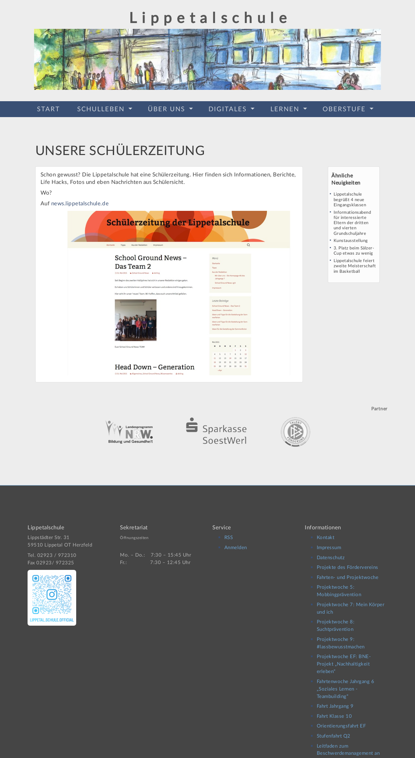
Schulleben (102, 108)
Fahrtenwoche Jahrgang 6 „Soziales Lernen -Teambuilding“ (345, 683)
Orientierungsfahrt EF (341, 720)
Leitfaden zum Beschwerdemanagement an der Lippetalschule (348, 748)
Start (48, 108)
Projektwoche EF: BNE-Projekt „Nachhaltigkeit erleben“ (344, 658)
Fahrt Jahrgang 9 (335, 700)
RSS (228, 532)
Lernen (286, 108)
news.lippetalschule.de (80, 201)
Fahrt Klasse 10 (334, 710)
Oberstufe (345, 108)
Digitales (228, 108)
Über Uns (167, 108)
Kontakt (326, 532)
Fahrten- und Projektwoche (348, 571)
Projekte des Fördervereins (347, 561)
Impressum (329, 541)
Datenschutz (331, 551)
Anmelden (235, 541)
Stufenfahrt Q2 (333, 730)
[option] (207, 421)
